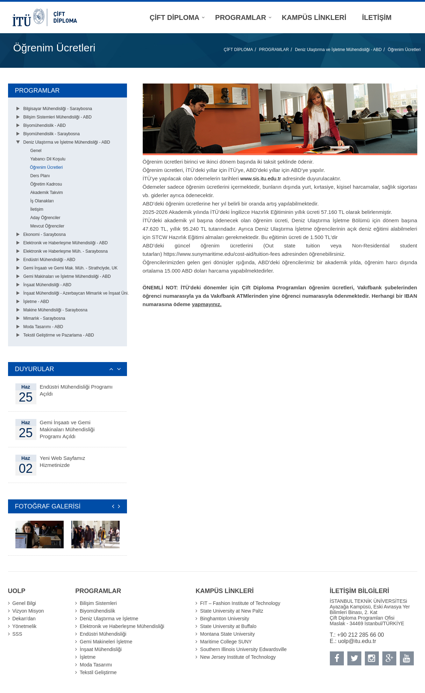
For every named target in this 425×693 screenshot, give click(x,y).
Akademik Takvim (46, 192)
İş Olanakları (42, 200)
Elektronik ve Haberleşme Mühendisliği (122, 626)
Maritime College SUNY (226, 641)
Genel (36, 150)
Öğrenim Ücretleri (404, 49)
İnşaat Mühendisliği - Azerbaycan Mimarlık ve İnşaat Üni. (76, 293)
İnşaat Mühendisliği (101, 649)
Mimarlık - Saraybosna (44, 318)
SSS (17, 634)
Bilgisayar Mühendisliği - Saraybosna (57, 108)
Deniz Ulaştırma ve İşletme (109, 618)
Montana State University (227, 634)
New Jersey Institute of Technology (238, 657)
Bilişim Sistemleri (98, 603)
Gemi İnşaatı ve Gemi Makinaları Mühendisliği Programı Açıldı (67, 429)
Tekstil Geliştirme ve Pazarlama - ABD (58, 335)
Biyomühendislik (97, 611)
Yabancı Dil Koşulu (48, 159)
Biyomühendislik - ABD (44, 125)
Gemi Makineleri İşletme (106, 641)
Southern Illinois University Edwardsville (243, 649)
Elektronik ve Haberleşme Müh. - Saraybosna (65, 251)
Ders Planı (40, 175)
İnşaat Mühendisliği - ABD (47, 284)
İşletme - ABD (36, 301)
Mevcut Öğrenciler (47, 226)
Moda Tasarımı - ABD (43, 326)
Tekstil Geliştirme (98, 672)
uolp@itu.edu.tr (357, 641)
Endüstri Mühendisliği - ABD (49, 259)
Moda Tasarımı (96, 664)
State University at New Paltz (231, 611)
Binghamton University (224, 618)
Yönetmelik (24, 626)
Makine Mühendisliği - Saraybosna (55, 310)
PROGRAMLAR (274, 49)
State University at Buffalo (228, 626)
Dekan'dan (24, 618)
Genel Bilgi (24, 603)
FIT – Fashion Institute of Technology (240, 603)
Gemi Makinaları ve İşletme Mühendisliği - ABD (67, 276)
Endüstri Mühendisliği (103, 634)
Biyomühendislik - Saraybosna (51, 133)
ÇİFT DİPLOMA (238, 49)
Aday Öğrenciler (45, 217)
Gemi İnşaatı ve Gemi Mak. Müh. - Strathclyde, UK (70, 268)
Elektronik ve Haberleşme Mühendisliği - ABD (65, 242)
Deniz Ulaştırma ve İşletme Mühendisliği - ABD (338, 49)
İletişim (36, 209)
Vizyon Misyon (28, 611)
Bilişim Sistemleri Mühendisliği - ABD (57, 117)
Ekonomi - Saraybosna (44, 234)
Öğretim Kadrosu (46, 184)
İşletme (87, 657)
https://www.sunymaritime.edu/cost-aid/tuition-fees (222, 254)
